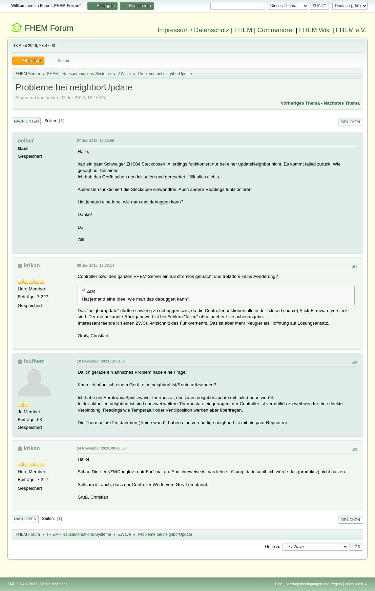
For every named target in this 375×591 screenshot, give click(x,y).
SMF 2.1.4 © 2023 (22, 584)
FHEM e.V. (351, 30)
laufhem (34, 361)
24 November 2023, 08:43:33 (101, 448)
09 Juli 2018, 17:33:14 (95, 265)
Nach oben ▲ (356, 584)
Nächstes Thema (342, 103)
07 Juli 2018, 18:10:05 (95, 140)
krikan (32, 265)
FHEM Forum (49, 27)
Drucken (350, 122)
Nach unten (26, 121)
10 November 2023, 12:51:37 (101, 361)
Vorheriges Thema (300, 103)
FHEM (243, 30)
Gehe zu (272, 546)
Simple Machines (53, 584)
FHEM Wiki (315, 30)
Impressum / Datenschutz (193, 30)
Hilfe (279, 584)
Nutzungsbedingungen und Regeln (314, 584)
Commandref (275, 30)
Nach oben (25, 519)
